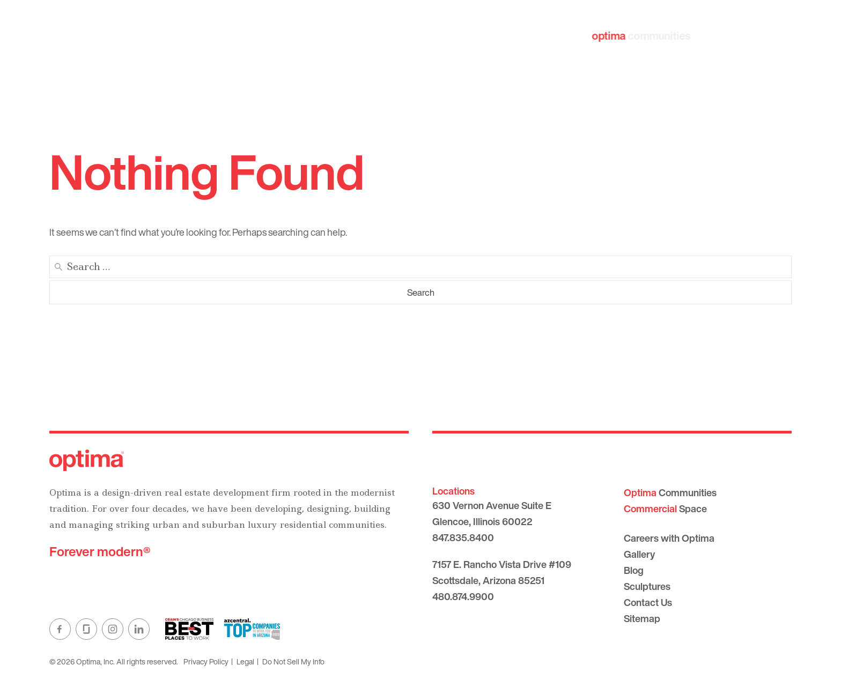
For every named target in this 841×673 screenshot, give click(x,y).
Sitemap (642, 618)
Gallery (639, 554)
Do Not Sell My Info (293, 661)
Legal (245, 661)
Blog (634, 570)
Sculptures (647, 586)
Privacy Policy (205, 661)
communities (641, 35)
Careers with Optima (669, 538)
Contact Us (648, 602)
